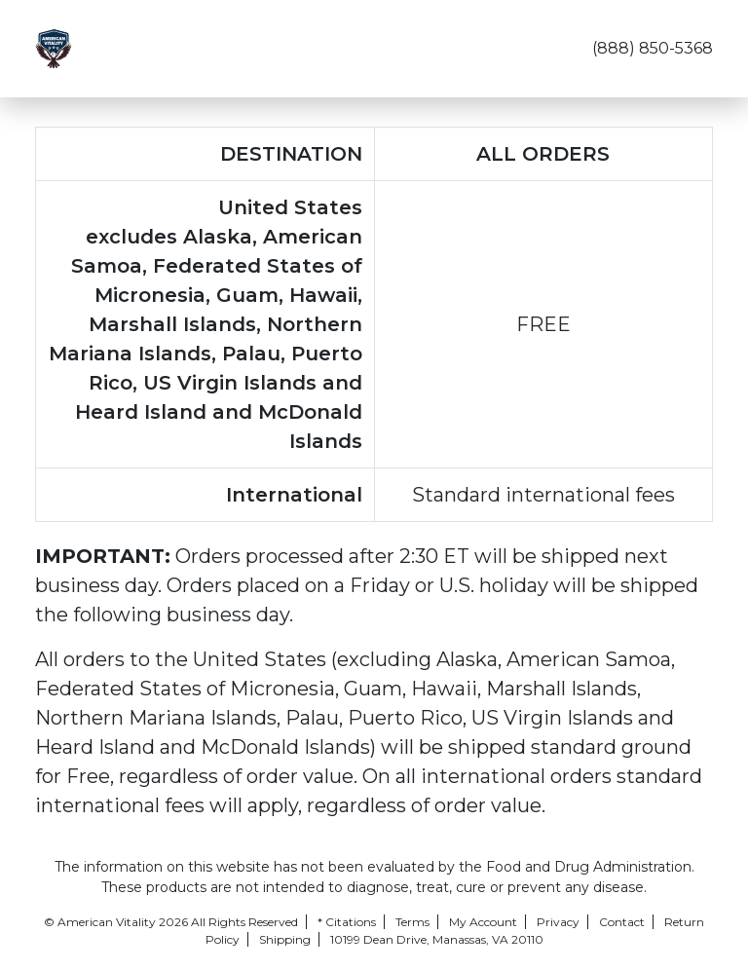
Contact (622, 921)
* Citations (347, 921)
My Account (483, 921)
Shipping (285, 939)
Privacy (558, 921)
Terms (412, 921)
